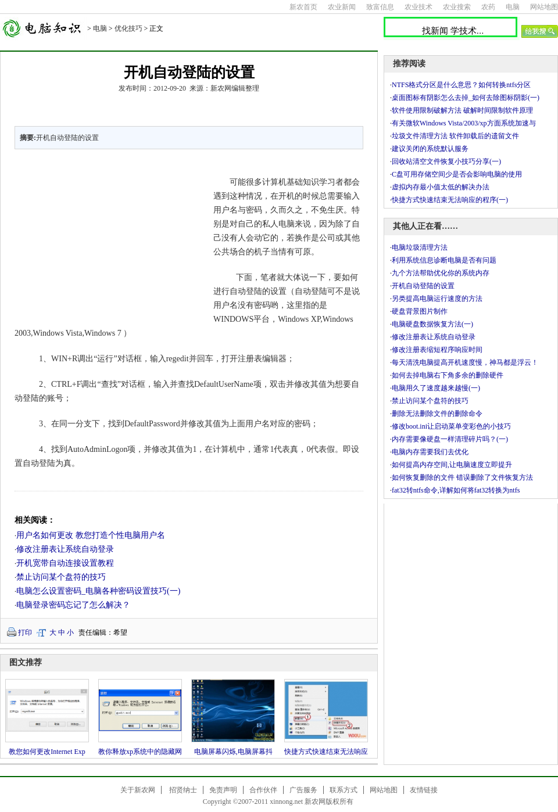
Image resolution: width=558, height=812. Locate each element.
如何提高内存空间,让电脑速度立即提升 (452, 465)
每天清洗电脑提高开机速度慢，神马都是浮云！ (465, 362)
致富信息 (380, 7)
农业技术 (418, 7)
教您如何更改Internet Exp (47, 752)
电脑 (513, 7)
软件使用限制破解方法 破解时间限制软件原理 (462, 110)
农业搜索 (457, 7)
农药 (488, 7)
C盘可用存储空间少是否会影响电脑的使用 (457, 174)
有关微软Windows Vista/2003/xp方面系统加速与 (464, 123)
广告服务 (303, 790)
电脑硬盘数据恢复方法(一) (432, 324)
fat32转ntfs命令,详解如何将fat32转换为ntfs (456, 490)
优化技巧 (128, 28)
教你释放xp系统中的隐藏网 (140, 752)
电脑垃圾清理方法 (420, 247)
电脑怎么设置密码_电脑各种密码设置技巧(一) (98, 591)
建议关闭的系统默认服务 (430, 149)
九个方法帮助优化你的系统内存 (440, 273)
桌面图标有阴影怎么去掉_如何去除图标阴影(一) (465, 98)
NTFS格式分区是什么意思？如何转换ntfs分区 (461, 85)
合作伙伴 (263, 790)
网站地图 (544, 7)
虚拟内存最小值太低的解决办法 (440, 187)
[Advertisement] (107, 237)
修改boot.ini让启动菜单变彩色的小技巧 (451, 426)
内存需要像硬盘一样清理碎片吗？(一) (450, 439)
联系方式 (343, 790)
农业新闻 (342, 7)
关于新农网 (137, 790)
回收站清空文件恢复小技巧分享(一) (446, 161)
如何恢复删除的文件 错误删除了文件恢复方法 (462, 477)
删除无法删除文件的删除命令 (437, 413)
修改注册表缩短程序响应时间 (437, 350)
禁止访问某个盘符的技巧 (61, 577)
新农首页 (303, 7)
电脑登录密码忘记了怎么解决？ (73, 605)
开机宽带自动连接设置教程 (65, 563)
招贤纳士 (183, 790)
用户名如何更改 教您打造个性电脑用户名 (90, 535)
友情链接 (424, 790)
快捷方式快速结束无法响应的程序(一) (450, 200)
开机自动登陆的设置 (423, 286)
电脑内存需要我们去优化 (430, 452)
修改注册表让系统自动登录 (65, 549)
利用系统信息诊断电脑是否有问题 (444, 260)
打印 (25, 632)
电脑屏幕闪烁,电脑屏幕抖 (233, 752)
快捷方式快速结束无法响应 (326, 752)
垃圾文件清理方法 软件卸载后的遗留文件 (455, 136)
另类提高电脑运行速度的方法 (437, 298)
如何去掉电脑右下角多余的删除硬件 (447, 375)
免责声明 (223, 790)
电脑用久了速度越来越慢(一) (436, 388)
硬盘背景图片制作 (420, 311)
